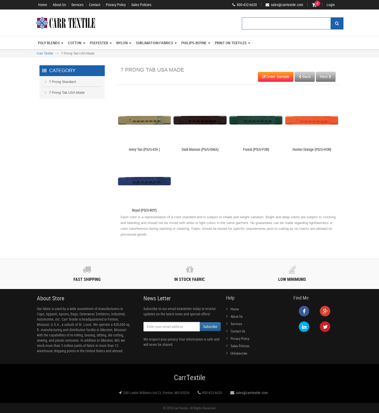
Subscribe (210, 326)
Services (77, 5)
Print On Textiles (232, 43)
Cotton (76, 43)
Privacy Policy (116, 5)
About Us (59, 5)
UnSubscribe (239, 353)
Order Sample (275, 76)
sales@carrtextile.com (252, 392)
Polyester (101, 43)
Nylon (123, 43)
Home (42, 5)
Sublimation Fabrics (156, 43)
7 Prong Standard (62, 82)
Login (331, 5)
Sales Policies (141, 5)
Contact (94, 5)
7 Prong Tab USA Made (67, 92)
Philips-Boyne (195, 43)
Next (325, 76)
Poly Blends (50, 43)
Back (305, 76)
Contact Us (238, 331)
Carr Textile (45, 53)
